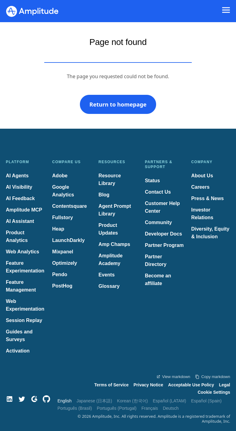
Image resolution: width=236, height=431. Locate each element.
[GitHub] (46, 399)
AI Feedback (20, 198)
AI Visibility (19, 187)
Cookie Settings (214, 392)
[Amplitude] (32, 9)
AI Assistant (20, 221)
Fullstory (62, 217)
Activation (18, 350)
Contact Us (158, 192)
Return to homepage (118, 104)
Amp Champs (114, 244)
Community (158, 222)
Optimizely (64, 263)
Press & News (207, 198)
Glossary (109, 286)
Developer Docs (163, 233)
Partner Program (164, 245)
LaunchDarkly (68, 240)
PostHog (62, 285)
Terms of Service (111, 384)
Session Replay (24, 320)
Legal (224, 384)
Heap (58, 229)
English (64, 400)
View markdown (173, 376)
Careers (200, 187)
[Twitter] (22, 399)
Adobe (60, 175)
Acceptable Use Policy (191, 384)
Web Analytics (22, 251)
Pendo (59, 274)
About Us (202, 175)
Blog (104, 194)
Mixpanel (62, 251)
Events (107, 274)
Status (152, 180)
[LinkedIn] (9, 399)
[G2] (34, 399)
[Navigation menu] (226, 10)
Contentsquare (69, 206)
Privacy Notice (148, 384)
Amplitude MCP (24, 209)
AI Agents (17, 175)
